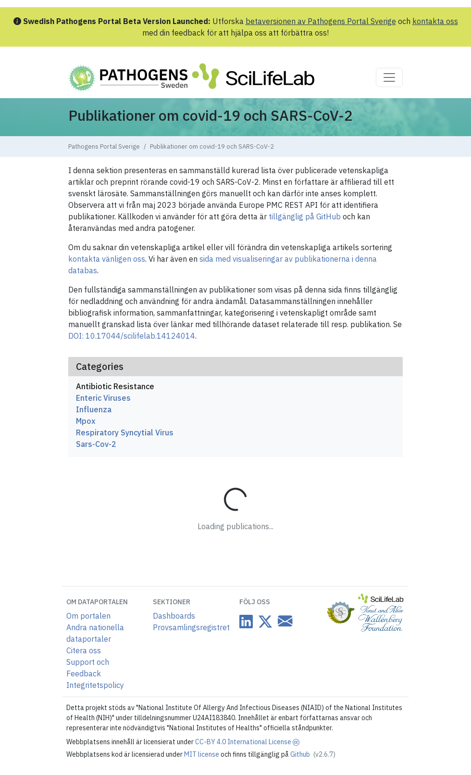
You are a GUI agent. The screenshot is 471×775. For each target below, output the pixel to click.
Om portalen (88, 616)
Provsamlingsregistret (191, 627)
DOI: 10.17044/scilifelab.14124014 (131, 336)
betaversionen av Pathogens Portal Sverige (321, 21)
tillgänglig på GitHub (305, 216)
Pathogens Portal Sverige (104, 146)
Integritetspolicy (95, 685)
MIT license (202, 754)
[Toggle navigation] (389, 77)
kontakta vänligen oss (106, 259)
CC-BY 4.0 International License (247, 741)
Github (312, 754)
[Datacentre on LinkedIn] (246, 621)
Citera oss (83, 650)
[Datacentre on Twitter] (263, 621)
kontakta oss (435, 21)
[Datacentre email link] (283, 620)
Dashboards (174, 616)
